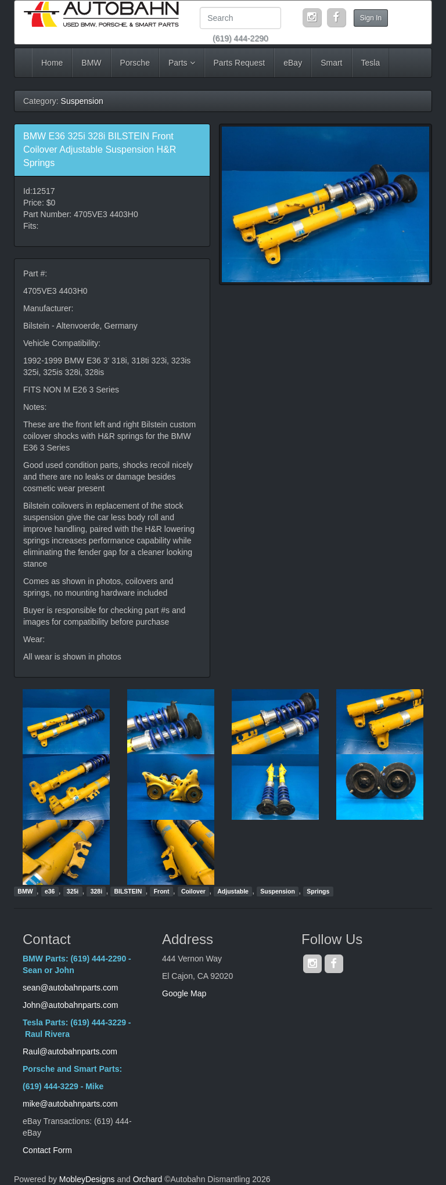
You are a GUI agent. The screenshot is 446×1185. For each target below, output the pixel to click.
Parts (181, 62)
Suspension (82, 101)
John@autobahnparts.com (70, 1005)
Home (52, 62)
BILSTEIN (128, 891)
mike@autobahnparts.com (70, 1103)
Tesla (370, 62)
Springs (318, 891)
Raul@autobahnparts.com (70, 1051)
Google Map (184, 993)
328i (96, 891)
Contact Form (47, 1150)
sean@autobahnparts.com (71, 987)
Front (162, 891)
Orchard (148, 1179)
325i (72, 891)
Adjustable (233, 891)
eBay (292, 62)
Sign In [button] (371, 18)
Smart (331, 62)
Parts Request (239, 62)
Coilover (193, 891)
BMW (91, 62)
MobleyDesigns (87, 1179)
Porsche (135, 62)
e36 (50, 891)
